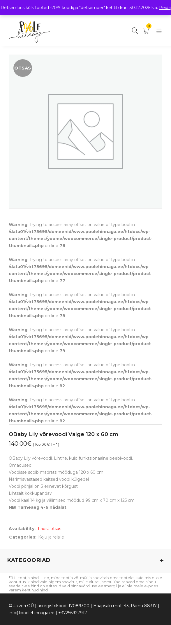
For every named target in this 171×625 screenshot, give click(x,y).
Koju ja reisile (51, 537)
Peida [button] (165, 7)
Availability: (22, 528)
